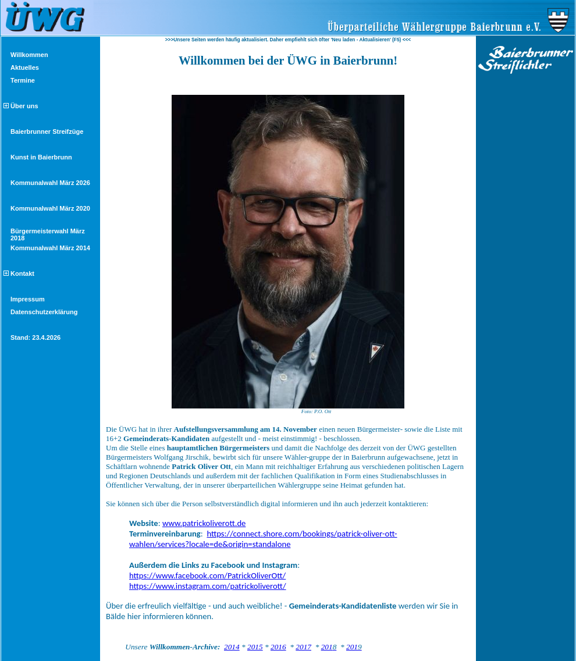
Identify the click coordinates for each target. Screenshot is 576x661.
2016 (278, 646)
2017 (303, 646)
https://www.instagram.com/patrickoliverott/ (207, 586)
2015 (255, 646)
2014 (232, 646)
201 (329, 646)
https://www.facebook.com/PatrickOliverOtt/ (207, 575)
